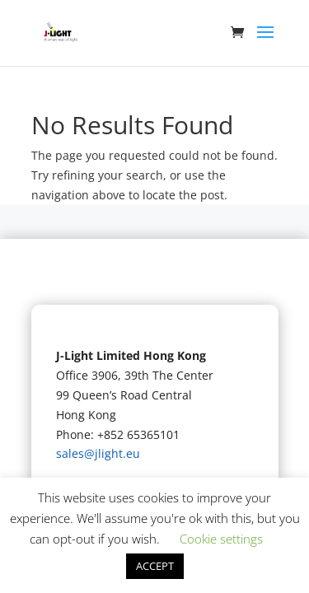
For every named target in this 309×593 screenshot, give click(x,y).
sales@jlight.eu (98, 453)
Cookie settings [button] (221, 538)
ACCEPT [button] (155, 565)
